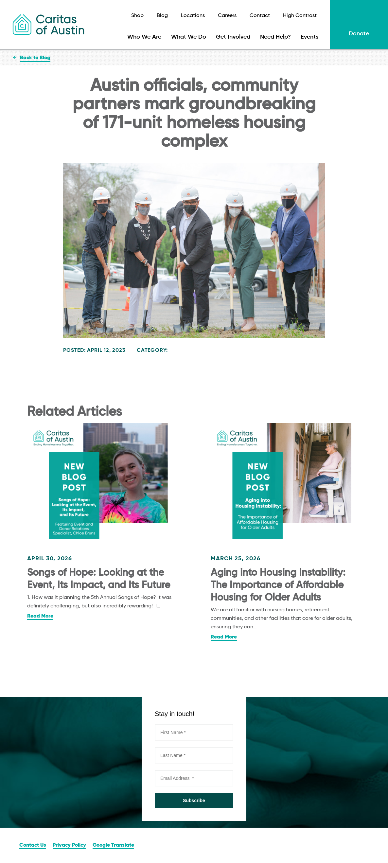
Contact (260, 15)
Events (309, 37)
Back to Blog (35, 58)
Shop (137, 15)
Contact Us (32, 845)
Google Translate (113, 845)
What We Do (188, 37)
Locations (193, 15)
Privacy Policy (69, 845)
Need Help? (275, 37)
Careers (227, 15)
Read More (40, 616)
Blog (162, 15)
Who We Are (144, 37)
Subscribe (194, 800)
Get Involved (233, 37)
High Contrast (300, 15)
